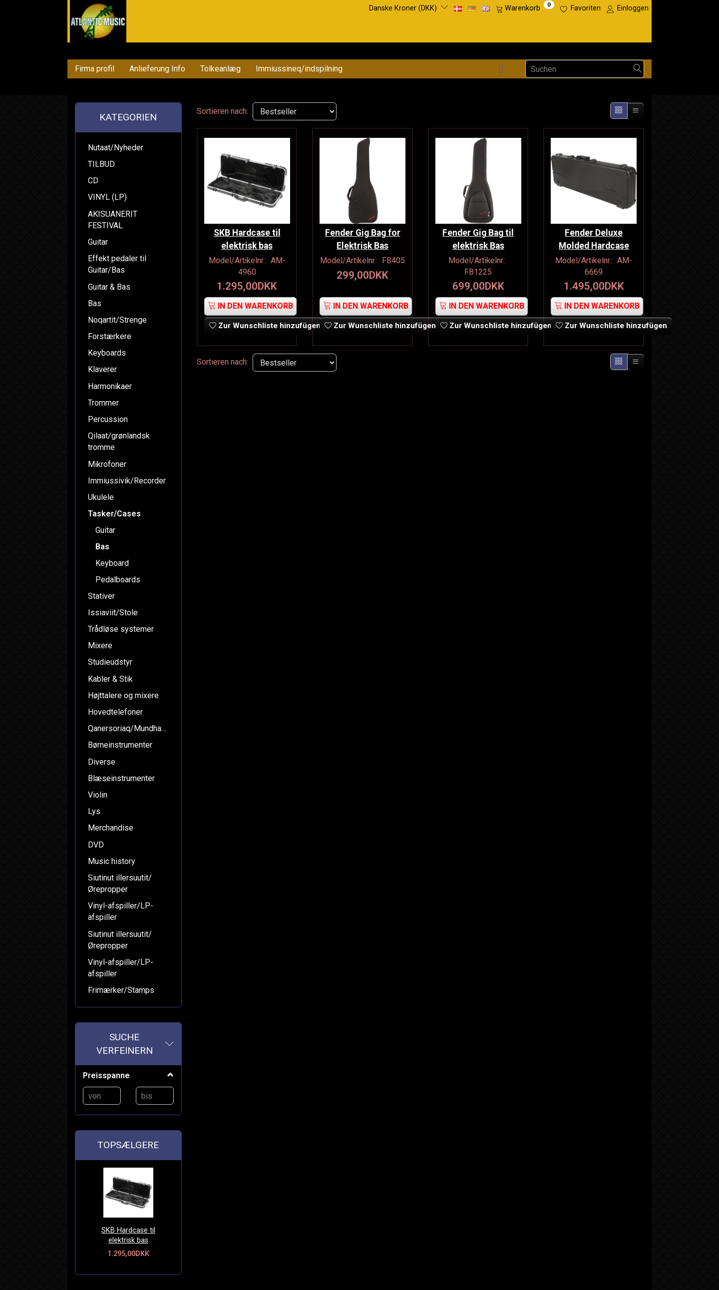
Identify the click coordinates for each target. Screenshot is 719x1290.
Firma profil (94, 68)
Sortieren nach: (222, 111)
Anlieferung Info (157, 68)
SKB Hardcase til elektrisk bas (128, 1235)
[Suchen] (638, 69)
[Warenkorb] (525, 8)
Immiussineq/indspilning (299, 68)
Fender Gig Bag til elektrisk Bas (478, 236)
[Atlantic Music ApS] (98, 19)
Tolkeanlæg (220, 68)
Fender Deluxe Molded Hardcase (594, 236)
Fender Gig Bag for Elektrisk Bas (362, 236)
